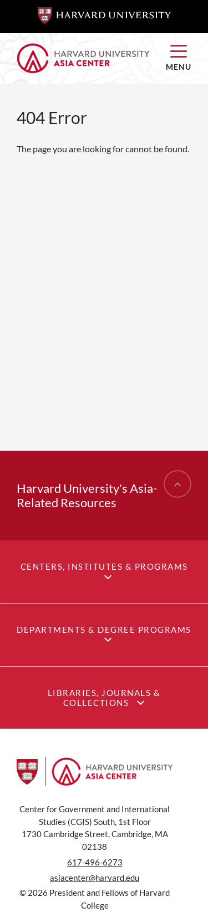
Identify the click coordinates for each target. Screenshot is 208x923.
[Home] (83, 58)
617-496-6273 (95, 862)
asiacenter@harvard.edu (94, 878)
